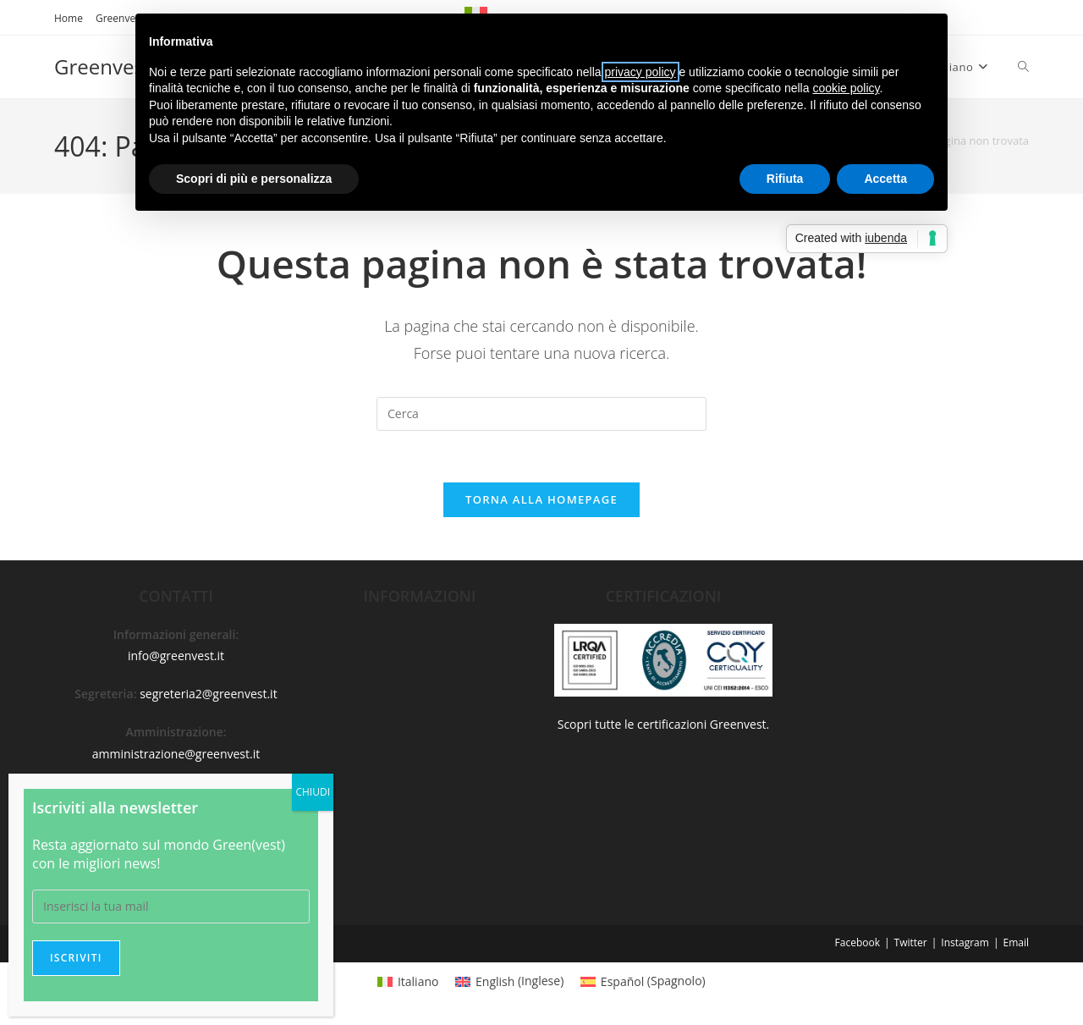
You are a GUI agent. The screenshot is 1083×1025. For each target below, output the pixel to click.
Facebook (857, 942)
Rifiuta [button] (785, 178)
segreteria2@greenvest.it (209, 694)
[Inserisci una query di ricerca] (541, 414)
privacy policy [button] (640, 72)
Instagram (965, 942)
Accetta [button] (885, 178)
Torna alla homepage (541, 499)
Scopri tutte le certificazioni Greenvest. (664, 724)
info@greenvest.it (176, 656)
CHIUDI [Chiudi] (312, 792)
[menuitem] (408, 981)
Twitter (910, 942)
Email (1016, 942)
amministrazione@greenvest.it (176, 754)
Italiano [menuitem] (418, 981)
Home (68, 18)
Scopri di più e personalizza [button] (254, 178)
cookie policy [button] (845, 88)
